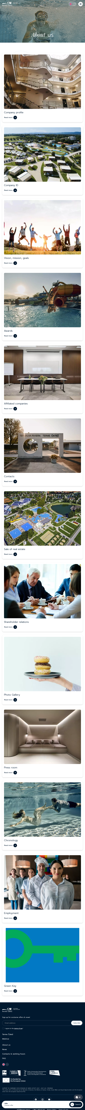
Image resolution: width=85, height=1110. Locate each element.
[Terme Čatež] (11, 4)
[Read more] (10, 117)
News (4, 1049)
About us (6, 1045)
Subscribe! (76, 1023)
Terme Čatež (7, 1034)
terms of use (18, 1028)
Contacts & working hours (13, 1054)
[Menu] (80, 4)
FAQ (4, 1058)
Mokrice (5, 1039)
